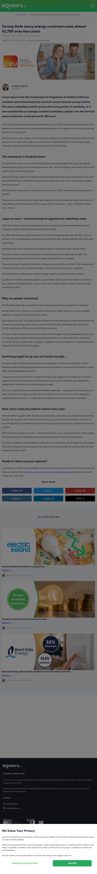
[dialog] (48, 437)
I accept (72, 863)
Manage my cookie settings (25, 863)
